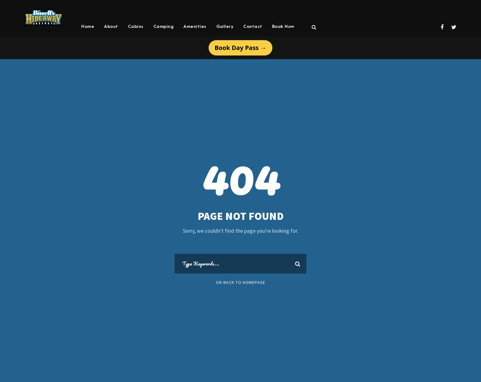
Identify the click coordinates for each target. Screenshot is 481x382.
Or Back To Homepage (240, 282)
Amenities (194, 26)
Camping (163, 26)
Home (87, 26)
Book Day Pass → (241, 48)
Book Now (283, 26)
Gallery (225, 26)
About (111, 26)
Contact (252, 26)
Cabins (136, 26)
